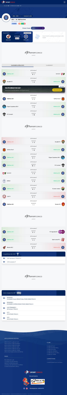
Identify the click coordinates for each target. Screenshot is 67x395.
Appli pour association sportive (13, 354)
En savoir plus (57, 91)
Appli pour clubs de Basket (12, 345)
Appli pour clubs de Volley (12, 350)
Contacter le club (28, 16)
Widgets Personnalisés (11, 365)
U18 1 (20, 5)
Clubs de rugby (51, 351)
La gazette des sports (11, 363)
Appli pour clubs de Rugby (12, 347)
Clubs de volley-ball (53, 354)
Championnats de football (55, 364)
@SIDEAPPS (41, 390)
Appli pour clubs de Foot (11, 344)
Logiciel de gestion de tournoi (13, 366)
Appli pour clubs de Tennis (12, 352)
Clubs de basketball (53, 349)
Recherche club (9, 362)
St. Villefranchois (13, 5)
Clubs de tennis (51, 356)
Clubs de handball (52, 353)
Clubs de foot (51, 348)
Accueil (5, 5)
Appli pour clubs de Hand (11, 349)
